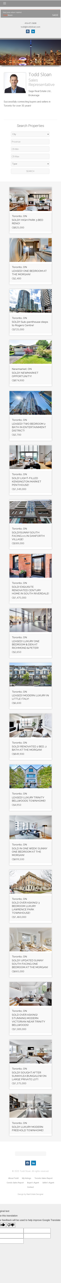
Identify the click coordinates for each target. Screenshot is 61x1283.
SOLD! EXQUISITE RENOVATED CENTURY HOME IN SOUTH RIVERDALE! (30, 590)
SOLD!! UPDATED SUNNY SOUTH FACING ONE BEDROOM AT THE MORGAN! (30, 964)
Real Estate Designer (35, 1194)
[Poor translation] (11, 1225)
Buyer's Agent (33, 1183)
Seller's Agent (48, 1183)
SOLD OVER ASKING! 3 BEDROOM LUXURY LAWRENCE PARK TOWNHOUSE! (26, 907)
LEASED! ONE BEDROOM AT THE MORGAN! (29, 272)
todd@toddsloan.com (30, 27)
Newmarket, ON (22, 368)
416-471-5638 (30, 23)
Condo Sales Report (15, 1183)
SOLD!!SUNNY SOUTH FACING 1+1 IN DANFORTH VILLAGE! (28, 536)
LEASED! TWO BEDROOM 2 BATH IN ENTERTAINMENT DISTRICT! (29, 427)
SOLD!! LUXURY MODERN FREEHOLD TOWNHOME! (28, 1128)
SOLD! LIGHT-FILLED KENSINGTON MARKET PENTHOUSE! (26, 481)
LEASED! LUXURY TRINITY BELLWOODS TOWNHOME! (29, 799)
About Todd (13, 1178)
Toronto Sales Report (44, 1178)
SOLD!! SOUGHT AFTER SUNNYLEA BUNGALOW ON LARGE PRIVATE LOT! (29, 1076)
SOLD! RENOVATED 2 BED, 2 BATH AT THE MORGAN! (29, 748)
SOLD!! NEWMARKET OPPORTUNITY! (25, 374)
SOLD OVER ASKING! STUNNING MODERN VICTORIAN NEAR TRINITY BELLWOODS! (28, 1019)
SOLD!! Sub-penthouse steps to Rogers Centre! (30, 323)
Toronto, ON (19, 216)
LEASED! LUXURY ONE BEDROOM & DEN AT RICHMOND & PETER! (25, 644)
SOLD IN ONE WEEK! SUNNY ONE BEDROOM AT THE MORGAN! (29, 852)
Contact (30, 1187)
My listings (26, 1178)
